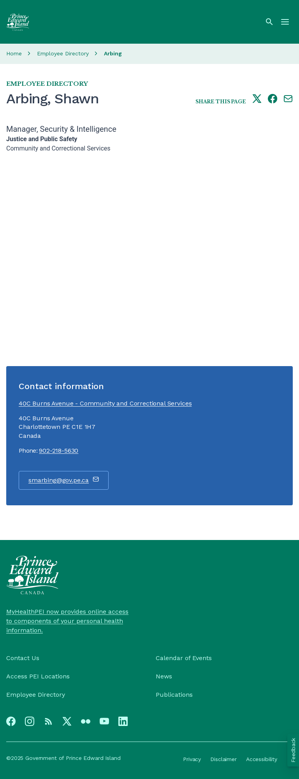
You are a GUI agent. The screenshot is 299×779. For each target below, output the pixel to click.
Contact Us (22, 658)
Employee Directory (63, 53)
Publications (174, 694)
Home (14, 53)
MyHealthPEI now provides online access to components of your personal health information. (67, 621)
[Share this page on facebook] (272, 99)
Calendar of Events (184, 658)
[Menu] (285, 22)
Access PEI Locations (38, 676)
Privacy (192, 759)
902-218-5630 (58, 450)
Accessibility (261, 759)
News (164, 676)
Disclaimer (223, 759)
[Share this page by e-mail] (288, 99)
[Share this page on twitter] (257, 99)
